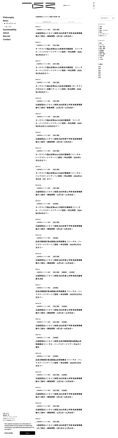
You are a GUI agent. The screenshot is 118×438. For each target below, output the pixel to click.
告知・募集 (56, 29)
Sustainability (9, 29)
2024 (99, 70)
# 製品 (100, 43)
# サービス (101, 45)
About (6, 33)
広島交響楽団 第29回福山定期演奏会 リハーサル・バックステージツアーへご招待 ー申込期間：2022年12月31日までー (59, 294)
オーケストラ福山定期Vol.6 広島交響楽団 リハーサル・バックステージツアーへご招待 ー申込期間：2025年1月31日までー (59, 157)
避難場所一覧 (6, 415)
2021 (99, 75)
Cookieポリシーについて (9, 418)
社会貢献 (55, 203)
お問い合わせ (6, 413)
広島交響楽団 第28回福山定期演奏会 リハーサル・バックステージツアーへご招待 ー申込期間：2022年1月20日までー (59, 363)
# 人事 (100, 57)
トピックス (7, 26)
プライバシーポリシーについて (10, 416)
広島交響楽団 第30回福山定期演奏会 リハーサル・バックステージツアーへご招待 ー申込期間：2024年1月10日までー (59, 245)
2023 (99, 72)
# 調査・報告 (101, 46)
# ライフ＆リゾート (103, 34)
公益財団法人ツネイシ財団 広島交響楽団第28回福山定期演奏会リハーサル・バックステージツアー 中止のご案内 (58, 344)
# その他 (100, 59)
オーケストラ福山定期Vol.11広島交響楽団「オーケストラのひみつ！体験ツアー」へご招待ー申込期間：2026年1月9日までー (59, 89)
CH (94, 3)
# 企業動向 (101, 50)
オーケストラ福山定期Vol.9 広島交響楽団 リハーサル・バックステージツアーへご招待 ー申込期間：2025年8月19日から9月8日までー (59, 123)
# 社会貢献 (101, 55)
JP (94, 8)
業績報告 (64, 272)
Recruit (6, 36)
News (5, 21)
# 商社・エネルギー (103, 30)
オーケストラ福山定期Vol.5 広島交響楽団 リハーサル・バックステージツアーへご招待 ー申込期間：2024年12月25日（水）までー (59, 176)
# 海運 (100, 26)
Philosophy (8, 17)
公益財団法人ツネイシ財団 (43, 29)
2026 (99, 66)
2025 (99, 68)
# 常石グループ (102, 35)
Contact (7, 39)
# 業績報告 (101, 52)
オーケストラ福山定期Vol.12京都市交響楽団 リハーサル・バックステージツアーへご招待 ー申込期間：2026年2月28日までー (59, 70)
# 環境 (100, 32)
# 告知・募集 (101, 48)
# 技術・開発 (101, 54)
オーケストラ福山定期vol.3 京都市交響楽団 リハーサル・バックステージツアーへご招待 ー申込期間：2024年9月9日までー (59, 210)
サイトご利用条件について (9, 420)
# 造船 (100, 28)
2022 (99, 74)
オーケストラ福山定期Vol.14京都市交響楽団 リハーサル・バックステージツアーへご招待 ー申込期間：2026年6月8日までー (59, 52)
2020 (99, 77)
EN (94, 6)
